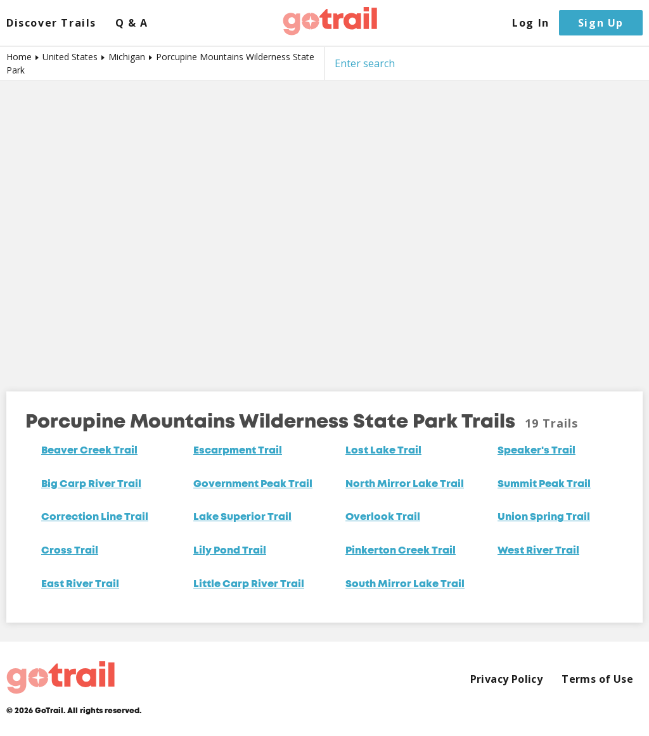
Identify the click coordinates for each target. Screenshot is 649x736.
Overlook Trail (382, 517)
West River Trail (538, 551)
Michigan (126, 57)
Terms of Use (597, 679)
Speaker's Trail (536, 451)
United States (70, 57)
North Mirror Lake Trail (404, 484)
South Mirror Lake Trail (405, 585)
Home (19, 57)
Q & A (131, 23)
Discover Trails (51, 23)
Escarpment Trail (237, 451)
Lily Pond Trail (229, 551)
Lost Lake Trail (383, 451)
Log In (530, 23)
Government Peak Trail (252, 484)
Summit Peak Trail (544, 484)
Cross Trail (69, 551)
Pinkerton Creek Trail (400, 551)
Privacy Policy (506, 679)
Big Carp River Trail (91, 484)
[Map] (324, 226)
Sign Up (601, 23)
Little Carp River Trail (248, 585)
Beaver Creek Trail (89, 451)
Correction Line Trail (94, 517)
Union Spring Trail (544, 517)
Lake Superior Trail (242, 517)
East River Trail (80, 585)
